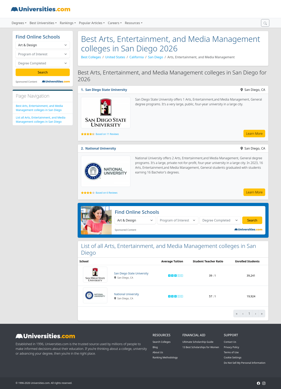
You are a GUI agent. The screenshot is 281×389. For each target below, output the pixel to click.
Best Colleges (91, 57)
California (136, 57)
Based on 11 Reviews (107, 134)
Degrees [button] (18, 23)
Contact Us (230, 342)
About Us (158, 352)
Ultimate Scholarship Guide (197, 342)
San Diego (155, 57)
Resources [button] (132, 23)
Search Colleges (162, 342)
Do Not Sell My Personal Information (244, 363)
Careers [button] (113, 23)
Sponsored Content (26, 81)
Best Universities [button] (42, 23)
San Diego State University (106, 90)
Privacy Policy (231, 347)
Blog (155, 347)
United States (115, 57)
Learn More (254, 133)
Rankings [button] (67, 23)
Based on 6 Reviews (106, 192)
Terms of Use (231, 352)
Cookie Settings (232, 357)
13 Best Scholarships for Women (200, 347)
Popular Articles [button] (90, 23)
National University (100, 148)
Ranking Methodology (165, 357)
